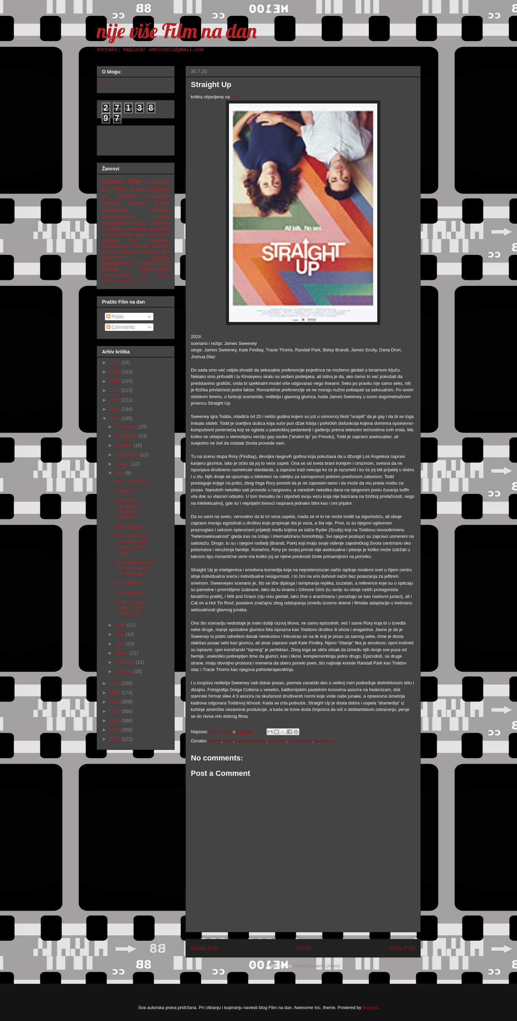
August (123, 463)
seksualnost (300, 740)
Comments (120, 327)
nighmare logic (116, 281)
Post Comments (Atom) (317, 965)
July (120, 473)
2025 (115, 372)
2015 (115, 720)
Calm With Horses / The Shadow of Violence (133, 568)
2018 (115, 692)
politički (111, 203)
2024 (115, 381)
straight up (324, 740)
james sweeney (250, 740)
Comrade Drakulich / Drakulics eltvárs (127, 508)
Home (304, 948)
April (120, 643)
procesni (111, 251)
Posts (115, 316)
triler (134, 181)
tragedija (160, 257)
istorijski (159, 210)
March (122, 653)
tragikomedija (154, 269)
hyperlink (159, 240)
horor (119, 189)
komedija (277, 740)
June (121, 625)
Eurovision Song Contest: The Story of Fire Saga (131, 544)
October (124, 445)
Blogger (370, 1007)
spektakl (124, 234)
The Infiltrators (129, 592)
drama (215, 740)
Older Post (402, 948)
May (120, 634)
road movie (146, 234)
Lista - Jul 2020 (130, 481)
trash (162, 216)
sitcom (163, 274)
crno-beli (140, 246)
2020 (115, 418)
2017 (115, 701)
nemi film (139, 281)
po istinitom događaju (135, 196)
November (126, 435)
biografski (114, 210)
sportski (151, 251)
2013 (115, 739)
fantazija (160, 223)
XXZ (235, 96)
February (125, 662)
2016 (115, 711)
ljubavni (139, 223)
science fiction (148, 203)
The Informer (127, 583)
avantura (159, 229)
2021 (115, 409)
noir (134, 240)
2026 (115, 362)
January (124, 671)
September (127, 454)
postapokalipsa (118, 263)
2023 (115, 390)
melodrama (114, 223)
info (106, 82)
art (105, 189)
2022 (115, 400)
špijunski (131, 251)
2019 (115, 683)
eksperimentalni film (125, 274)
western (110, 240)
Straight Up (126, 490)
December (126, 426)
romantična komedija (125, 229)
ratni (164, 234)
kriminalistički (119, 216)
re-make (145, 263)
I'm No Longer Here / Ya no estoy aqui (129, 607)
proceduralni (115, 246)
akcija (137, 189)
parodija (160, 246)
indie (228, 740)
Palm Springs (128, 526)
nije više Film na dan (177, 30)
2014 (115, 729)
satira (108, 234)
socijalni (159, 189)
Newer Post (205, 948)
